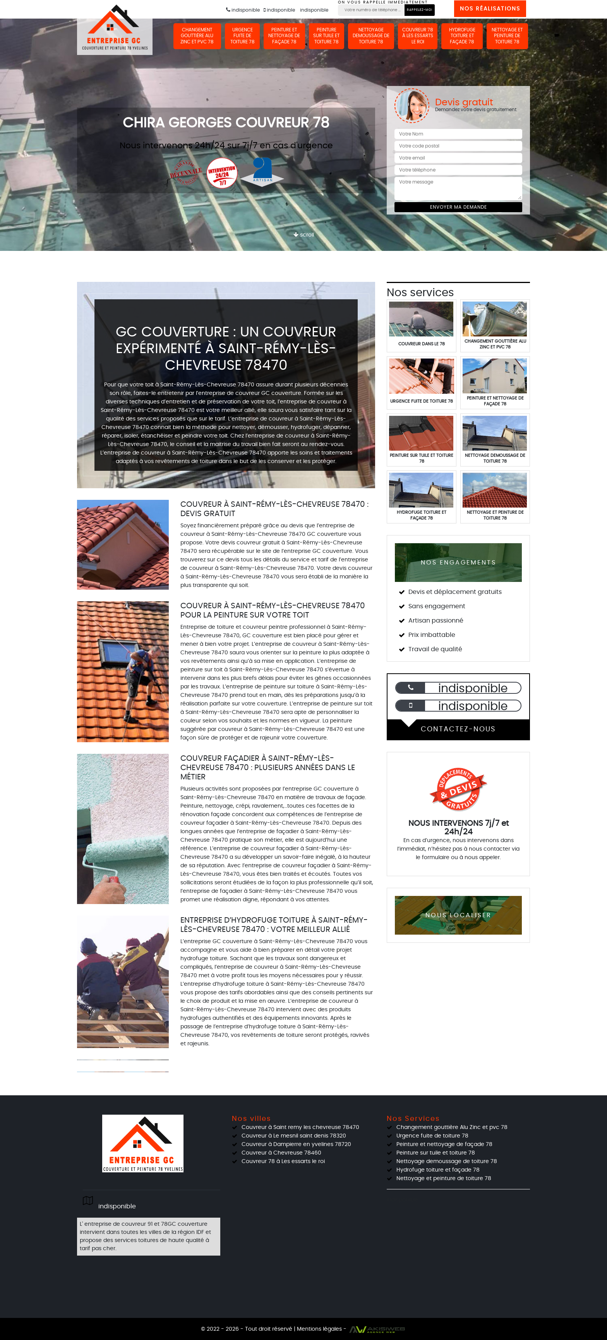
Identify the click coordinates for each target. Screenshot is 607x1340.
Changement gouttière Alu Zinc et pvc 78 (202, 35)
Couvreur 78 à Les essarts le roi (419, 35)
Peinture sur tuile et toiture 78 (329, 35)
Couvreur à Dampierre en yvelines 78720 (296, 1144)
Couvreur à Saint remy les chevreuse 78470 (300, 1127)
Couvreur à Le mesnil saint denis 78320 (294, 1136)
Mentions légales (319, 1329)
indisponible (243, 10)
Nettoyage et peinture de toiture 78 (507, 35)
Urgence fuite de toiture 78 (247, 35)
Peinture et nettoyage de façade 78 (288, 35)
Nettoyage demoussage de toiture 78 (373, 35)
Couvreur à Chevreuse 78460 (281, 1153)
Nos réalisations (490, 9)
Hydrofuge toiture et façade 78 (463, 35)
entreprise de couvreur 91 (118, 1224)
